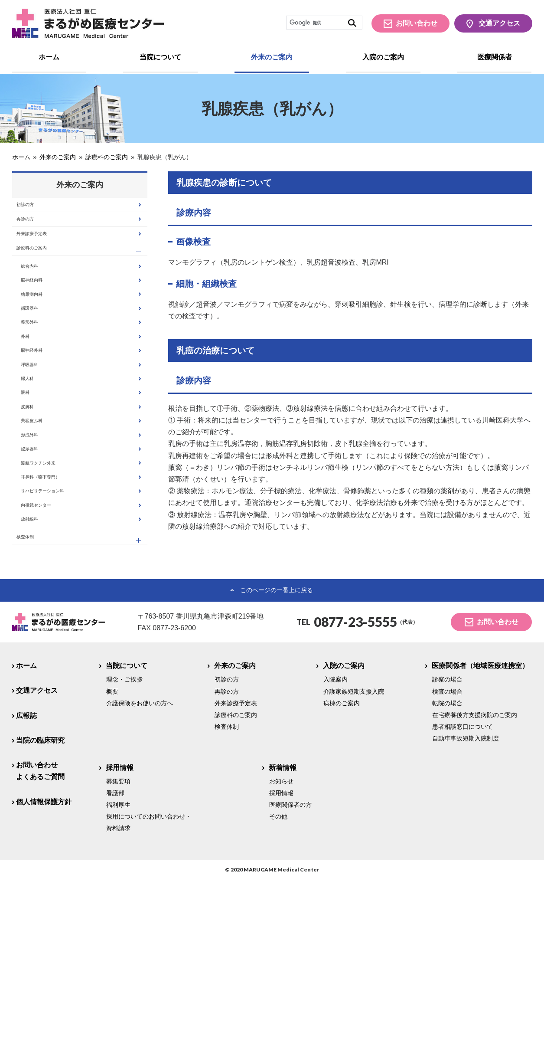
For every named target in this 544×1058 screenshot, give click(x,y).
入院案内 (335, 858)
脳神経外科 (43, 428)
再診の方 (33, 230)
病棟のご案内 (341, 881)
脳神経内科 (43, 321)
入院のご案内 (383, 57)
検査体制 (33, 711)
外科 (33, 407)
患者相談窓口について (462, 905)
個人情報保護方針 (44, 980)
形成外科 (40, 557)
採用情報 (120, 946)
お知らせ (281, 959)
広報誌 (26, 893)
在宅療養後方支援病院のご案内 (474, 893)
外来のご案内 (272, 57)
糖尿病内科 (43, 343)
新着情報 (282, 946)
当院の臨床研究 (40, 919)
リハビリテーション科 (60, 643)
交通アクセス (499, 23)
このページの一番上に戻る (276, 768)
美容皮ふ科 (43, 536)
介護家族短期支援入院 (353, 869)
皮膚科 (36, 514)
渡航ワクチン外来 (53, 600)
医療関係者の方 (290, 983)
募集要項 (118, 959)
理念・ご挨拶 (124, 858)
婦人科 (36, 471)
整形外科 (40, 386)
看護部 (115, 971)
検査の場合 (447, 869)
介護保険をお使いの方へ (139, 881)
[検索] (324, 22)
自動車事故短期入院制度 (465, 917)
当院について (160, 57)
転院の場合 (447, 881)
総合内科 (40, 299)
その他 (278, 995)
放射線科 (40, 687)
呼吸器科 (40, 450)
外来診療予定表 (43, 252)
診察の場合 (447, 858)
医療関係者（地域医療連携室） (480, 844)
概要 (112, 869)
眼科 (33, 493)
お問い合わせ (416, 23)
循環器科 (40, 364)
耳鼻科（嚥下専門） (57, 622)
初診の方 (33, 208)
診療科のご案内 (43, 274)
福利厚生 (118, 983)
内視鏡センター (50, 665)
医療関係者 (494, 57)
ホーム (49, 57)
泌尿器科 (40, 579)
